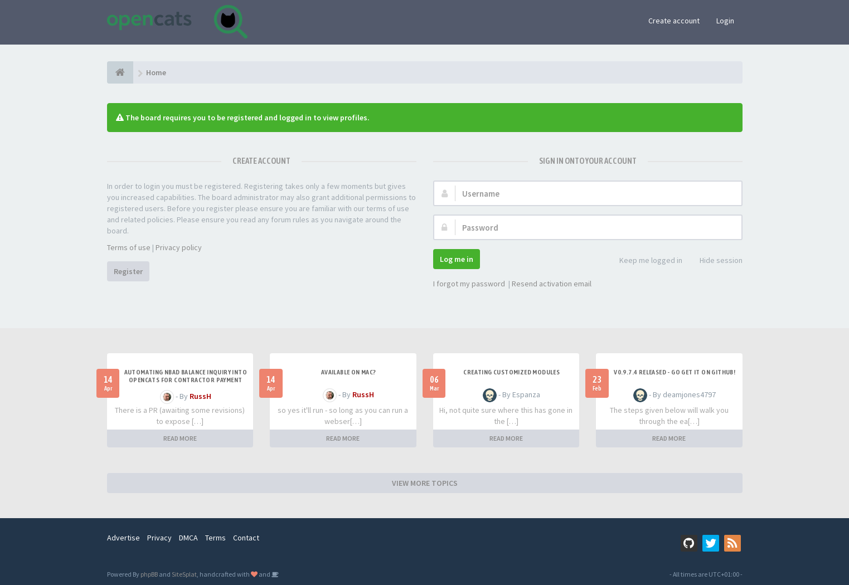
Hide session (715, 261)
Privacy (159, 538)
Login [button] (725, 21)
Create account (674, 21)
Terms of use (129, 247)
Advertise (123, 538)
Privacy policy (179, 247)
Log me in (456, 259)
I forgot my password (469, 284)
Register (128, 271)
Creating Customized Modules (511, 372)
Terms (215, 538)
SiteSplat (184, 574)
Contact (246, 538)
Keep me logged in (644, 261)
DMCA (188, 538)
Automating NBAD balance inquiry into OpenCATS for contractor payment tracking (185, 380)
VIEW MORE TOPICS (425, 483)
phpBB (149, 574)
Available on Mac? (348, 372)
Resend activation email (551, 284)
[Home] (120, 72)
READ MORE (180, 438)
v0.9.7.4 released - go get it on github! (674, 372)
